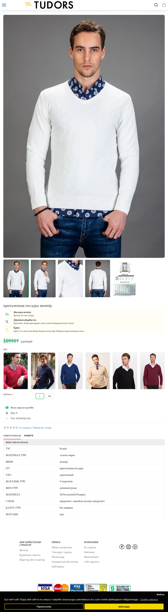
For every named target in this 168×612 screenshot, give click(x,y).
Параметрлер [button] (44, 606)
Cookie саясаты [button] (149, 599)
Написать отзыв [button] (42, 427)
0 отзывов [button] (25, 427)
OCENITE (28, 435)
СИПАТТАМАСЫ (12, 435)
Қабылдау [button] (124, 606)
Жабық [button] (160, 594)
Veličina (7, 394)
